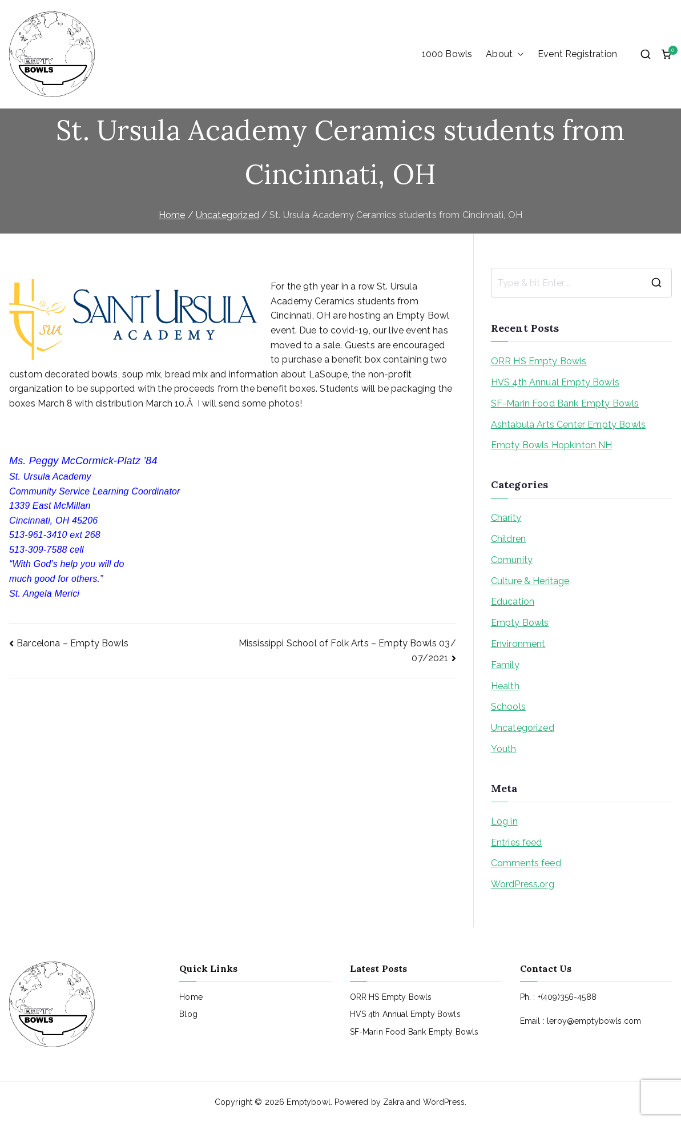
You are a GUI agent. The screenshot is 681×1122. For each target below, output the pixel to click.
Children (508, 538)
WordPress (444, 1102)
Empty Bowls (520, 622)
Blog (188, 1014)
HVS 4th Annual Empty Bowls (555, 382)
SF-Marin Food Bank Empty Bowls (565, 403)
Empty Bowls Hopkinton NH (552, 445)
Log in (504, 821)
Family (505, 664)
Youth (504, 748)
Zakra (393, 1102)
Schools (508, 706)
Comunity (512, 559)
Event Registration (577, 54)
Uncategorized (522, 727)
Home (191, 997)
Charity (506, 517)
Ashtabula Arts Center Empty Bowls (568, 424)
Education (512, 601)
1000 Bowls (447, 54)
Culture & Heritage (530, 581)
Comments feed (526, 863)
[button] (518, 54)
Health (505, 686)
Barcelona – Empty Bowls (72, 643)
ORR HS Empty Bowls (539, 361)
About (505, 54)
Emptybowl (308, 1102)
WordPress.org (522, 884)
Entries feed (516, 842)
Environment (518, 643)
